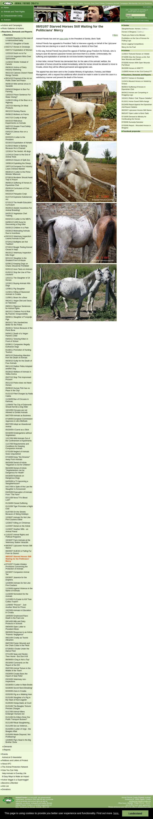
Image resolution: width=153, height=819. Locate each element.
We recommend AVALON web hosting (137, 20)
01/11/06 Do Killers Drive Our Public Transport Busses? (18, 718)
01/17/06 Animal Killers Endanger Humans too (15, 713)
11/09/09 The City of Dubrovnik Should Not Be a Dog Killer (19, 406)
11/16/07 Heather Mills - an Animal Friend (17, 530)
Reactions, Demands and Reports (17, 32)
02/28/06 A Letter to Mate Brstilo (19, 685)
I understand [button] (135, 813)
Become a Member (10, 783)
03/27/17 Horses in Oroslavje (18, 47)
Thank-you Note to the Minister (133, 35)
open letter (64, 39)
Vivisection (70, 3)
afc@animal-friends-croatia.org (140, 801)
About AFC (6, 764)
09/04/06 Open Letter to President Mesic (16, 628)
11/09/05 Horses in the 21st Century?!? (137, 71)
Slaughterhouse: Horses (131, 29)
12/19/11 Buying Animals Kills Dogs (18, 284)
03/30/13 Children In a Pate (17, 228)
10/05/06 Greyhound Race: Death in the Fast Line (17, 617)
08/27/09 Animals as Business (18, 415)
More (115, 35)
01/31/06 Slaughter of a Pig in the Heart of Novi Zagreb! (18, 698)
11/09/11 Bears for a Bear (16, 297)
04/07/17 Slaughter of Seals (17, 43)
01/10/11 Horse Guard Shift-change (135, 101)
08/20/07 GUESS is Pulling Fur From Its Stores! (19, 552)
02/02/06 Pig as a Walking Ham (19, 694)
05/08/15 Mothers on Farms (17, 114)
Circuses (87, 3)
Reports (7, 750)
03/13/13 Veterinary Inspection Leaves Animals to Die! (18, 237)
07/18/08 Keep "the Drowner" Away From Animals (18, 458)
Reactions (8, 35)
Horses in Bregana (129, 32)
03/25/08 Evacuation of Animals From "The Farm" (19, 493)
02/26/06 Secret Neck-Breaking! (19, 688)
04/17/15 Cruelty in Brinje (16, 118)
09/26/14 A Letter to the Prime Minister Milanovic (18, 173)
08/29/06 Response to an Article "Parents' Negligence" (19, 633)
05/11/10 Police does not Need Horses (18, 384)
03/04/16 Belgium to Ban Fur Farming (18, 90)
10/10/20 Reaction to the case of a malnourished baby (19, 39)
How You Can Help (10, 770)
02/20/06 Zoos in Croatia (16, 691)
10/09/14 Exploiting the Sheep (18, 163)
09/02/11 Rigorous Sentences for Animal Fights (18, 307)
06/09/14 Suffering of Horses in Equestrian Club (19, 184)
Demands (8, 747)
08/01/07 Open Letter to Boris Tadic (135, 113)
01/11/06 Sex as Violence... (17, 726)
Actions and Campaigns (12, 25)
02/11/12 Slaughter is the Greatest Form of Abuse (16, 259)
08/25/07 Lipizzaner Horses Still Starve (19, 547)
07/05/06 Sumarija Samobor (132, 122)
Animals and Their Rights (14, 12)
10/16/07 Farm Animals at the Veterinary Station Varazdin (18, 541)
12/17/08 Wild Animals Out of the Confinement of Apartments (19, 439)
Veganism (62, 3)
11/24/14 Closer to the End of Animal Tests (18, 156)
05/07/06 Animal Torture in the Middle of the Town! (18, 669)
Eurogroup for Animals (27, 807)
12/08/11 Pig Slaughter (15, 289)
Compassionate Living (13, 16)
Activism (7, 20)
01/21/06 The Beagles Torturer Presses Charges (18, 707)
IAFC (44, 807)
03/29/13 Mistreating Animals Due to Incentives (18, 232)
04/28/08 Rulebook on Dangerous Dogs (15, 477)
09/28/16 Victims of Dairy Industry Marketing (16, 68)
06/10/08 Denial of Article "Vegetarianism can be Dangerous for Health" (16, 470)
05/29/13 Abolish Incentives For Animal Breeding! (19, 209)
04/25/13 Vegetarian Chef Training (16, 214)
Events (5, 754)
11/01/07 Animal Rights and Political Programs (17, 536)
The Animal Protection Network (15, 767)
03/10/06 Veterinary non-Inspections (16, 680)
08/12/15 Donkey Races (16, 111)
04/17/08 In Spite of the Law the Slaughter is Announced (19, 488)
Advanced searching (140, 17)
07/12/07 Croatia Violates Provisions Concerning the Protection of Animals (17, 566)
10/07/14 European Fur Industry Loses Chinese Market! (19, 167)
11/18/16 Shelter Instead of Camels (17, 63)
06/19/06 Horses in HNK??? (132, 68)
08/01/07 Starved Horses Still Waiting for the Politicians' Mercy (18, 558)
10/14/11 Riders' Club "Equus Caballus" (137, 98)
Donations (148, 3)
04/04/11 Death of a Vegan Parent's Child (17, 334)
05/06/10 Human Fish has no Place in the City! (18, 389)
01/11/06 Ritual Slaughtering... (18, 723)
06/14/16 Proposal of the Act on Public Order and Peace (19, 79)
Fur (76, 3)
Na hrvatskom (147, 7)
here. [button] (116, 813)
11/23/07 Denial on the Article (18, 526)
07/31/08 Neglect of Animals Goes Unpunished (17, 452)
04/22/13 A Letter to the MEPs (18, 219)
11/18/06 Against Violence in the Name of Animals (19, 589)
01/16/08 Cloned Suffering (16, 503)
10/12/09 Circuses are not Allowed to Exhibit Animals (17, 411)
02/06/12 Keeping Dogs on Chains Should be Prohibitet (17, 265)
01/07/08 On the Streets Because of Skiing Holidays (17, 513)
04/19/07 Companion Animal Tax (17, 573)
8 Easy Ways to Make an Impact (15, 776)
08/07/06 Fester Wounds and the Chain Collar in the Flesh (18, 644)
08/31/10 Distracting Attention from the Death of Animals (18, 356)
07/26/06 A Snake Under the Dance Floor (17, 650)
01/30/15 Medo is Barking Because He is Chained (16, 147)
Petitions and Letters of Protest (15, 760)
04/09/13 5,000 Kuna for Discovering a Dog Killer (16, 223)
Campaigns (124, 3)
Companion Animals (112, 3)
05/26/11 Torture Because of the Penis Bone (19, 329)
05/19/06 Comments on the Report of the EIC (17, 664)
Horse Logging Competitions (133, 44)
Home (6, 7)
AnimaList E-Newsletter (12, 757)
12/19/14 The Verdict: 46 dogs (18, 151)
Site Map (130, 17)
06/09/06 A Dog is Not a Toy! (17, 660)
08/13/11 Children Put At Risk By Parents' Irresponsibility (18, 312)
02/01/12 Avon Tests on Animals (19, 269)
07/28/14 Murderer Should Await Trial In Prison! (19, 178)
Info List (141, 3)
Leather (80, 3)
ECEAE (39, 807)
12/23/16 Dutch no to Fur (16, 53)
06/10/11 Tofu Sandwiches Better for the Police (17, 323)
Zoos (93, 3)
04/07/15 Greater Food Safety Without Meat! (18, 127)
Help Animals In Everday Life (14, 773)
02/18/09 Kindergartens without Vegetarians (19, 434)
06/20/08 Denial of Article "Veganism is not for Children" (18, 464)
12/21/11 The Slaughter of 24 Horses (18, 279)
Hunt (97, 3)
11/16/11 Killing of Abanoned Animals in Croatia (18, 293)
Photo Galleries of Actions (13, 28)
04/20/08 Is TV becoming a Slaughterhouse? (17, 482)
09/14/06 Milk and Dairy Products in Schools (15, 622)
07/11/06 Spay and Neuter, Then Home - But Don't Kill (17, 655)
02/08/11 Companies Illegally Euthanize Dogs (18, 345)
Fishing (101, 3)
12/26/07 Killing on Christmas (18, 523)
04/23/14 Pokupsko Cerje (16, 194)
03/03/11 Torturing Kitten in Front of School (17, 340)
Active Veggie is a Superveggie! (15, 780)
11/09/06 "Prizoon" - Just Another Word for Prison (16, 606)
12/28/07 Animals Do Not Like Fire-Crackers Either (18, 518)
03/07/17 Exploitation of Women (19, 50)
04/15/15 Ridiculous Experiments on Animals (16, 122)
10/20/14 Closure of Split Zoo (18, 160)
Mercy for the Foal (129, 47)
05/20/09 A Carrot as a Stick (17, 430)
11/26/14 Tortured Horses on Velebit (135, 54)
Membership (133, 3)
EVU (17, 807)
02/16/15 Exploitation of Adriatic (19, 143)
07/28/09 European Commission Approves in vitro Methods (19, 420)
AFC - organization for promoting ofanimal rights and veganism (137, 10)
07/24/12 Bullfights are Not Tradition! (17, 243)
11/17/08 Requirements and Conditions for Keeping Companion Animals (17, 446)
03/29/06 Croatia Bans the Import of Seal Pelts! (16, 675)
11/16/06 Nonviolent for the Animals (17, 595)
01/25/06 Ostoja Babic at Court (18, 703)
